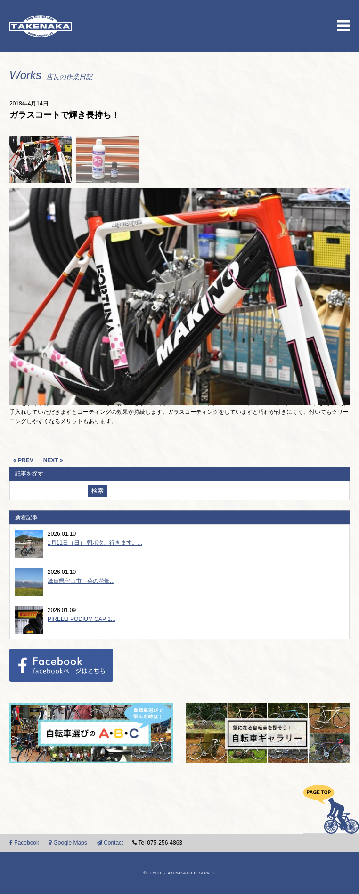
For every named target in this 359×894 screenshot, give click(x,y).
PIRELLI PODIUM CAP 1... (81, 619)
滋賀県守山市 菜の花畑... (81, 581)
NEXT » (53, 460)
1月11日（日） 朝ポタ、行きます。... (95, 543)
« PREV (23, 460)
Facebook (24, 842)
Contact (110, 842)
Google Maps (68, 842)
